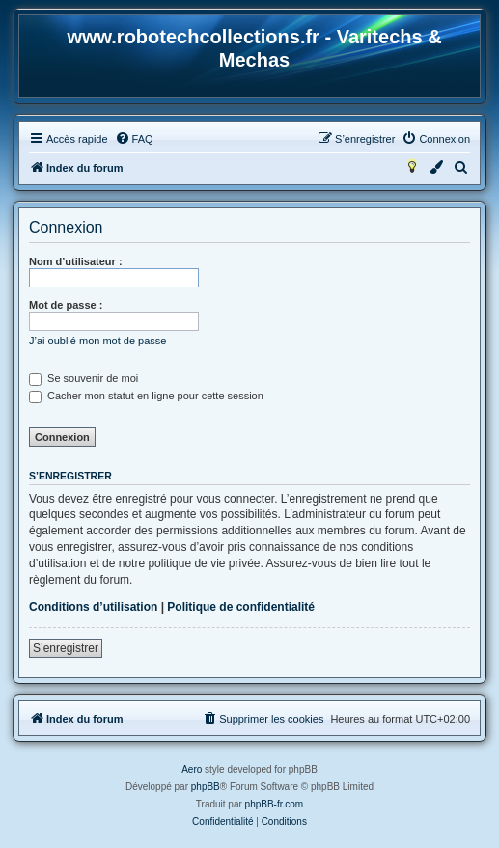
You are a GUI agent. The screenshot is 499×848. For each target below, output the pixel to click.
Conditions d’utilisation (93, 607)
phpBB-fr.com (274, 804)
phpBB (205, 786)
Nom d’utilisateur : (76, 261)
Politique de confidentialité (241, 607)
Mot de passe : (65, 305)
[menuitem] (134, 138)
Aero (191, 769)
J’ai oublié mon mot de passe (97, 340)
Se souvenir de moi (83, 378)
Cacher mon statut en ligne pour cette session (146, 395)
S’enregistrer (65, 648)
